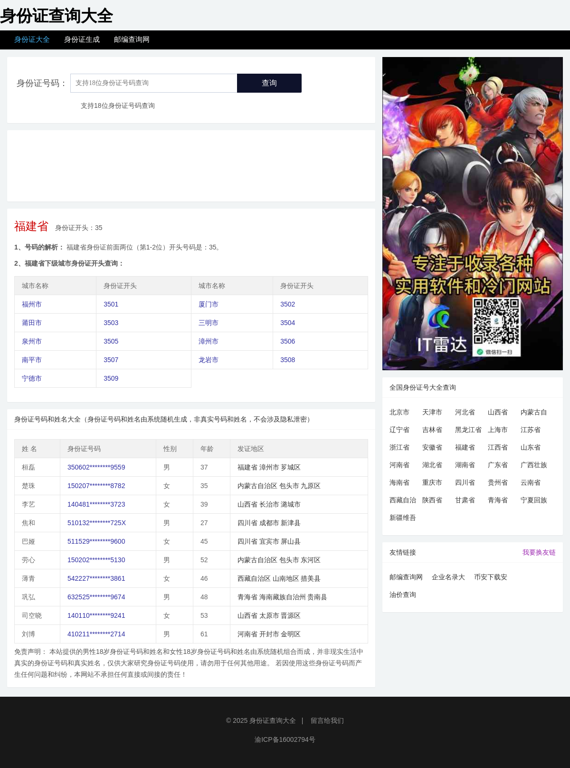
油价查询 (403, 594)
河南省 (247, 634)
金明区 (291, 634)
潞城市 (291, 504)
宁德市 (32, 378)
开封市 (269, 634)
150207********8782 (96, 486)
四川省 (247, 523)
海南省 (399, 482)
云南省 (531, 482)
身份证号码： (42, 83)
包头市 (289, 486)
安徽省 (432, 447)
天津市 (432, 412)
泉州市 (32, 341)
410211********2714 (96, 634)
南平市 (32, 360)
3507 (111, 360)
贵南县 (317, 597)
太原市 (269, 615)
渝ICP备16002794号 (285, 739)
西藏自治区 (254, 578)
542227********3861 (96, 578)
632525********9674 (96, 597)
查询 (269, 83)
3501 (111, 304)
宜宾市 (269, 541)
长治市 (269, 504)
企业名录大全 (448, 578)
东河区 (311, 560)
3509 (111, 378)
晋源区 (291, 615)
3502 (287, 304)
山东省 (531, 447)
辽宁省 (399, 429)
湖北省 (432, 465)
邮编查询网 (132, 39)
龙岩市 (208, 360)
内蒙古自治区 (257, 486)
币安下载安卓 (490, 578)
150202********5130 (96, 560)
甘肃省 (465, 500)
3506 (287, 341)
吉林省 (432, 429)
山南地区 (286, 578)
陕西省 (432, 500)
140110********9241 (96, 615)
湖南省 (465, 465)
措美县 (311, 578)
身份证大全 (32, 39)
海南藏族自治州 (282, 597)
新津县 (291, 523)
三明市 (208, 322)
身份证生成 (82, 39)
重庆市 (432, 482)
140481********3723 (96, 504)
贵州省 (498, 482)
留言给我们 (327, 720)
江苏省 (531, 429)
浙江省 (399, 447)
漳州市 (208, 341)
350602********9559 (96, 467)
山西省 (247, 504)
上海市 (498, 429)
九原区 (311, 486)
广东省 (498, 465)
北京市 (399, 412)
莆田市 (32, 322)
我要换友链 (539, 552)
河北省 (465, 412)
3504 (287, 322)
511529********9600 (96, 541)
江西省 (498, 447)
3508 (287, 360)
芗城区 (291, 467)
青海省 (247, 597)
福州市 (32, 304)
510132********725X (96, 523)
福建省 (247, 467)
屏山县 (291, 541)
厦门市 (208, 304)
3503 (111, 322)
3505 (111, 341)
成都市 (269, 523)
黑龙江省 (468, 429)
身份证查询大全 (272, 720)
